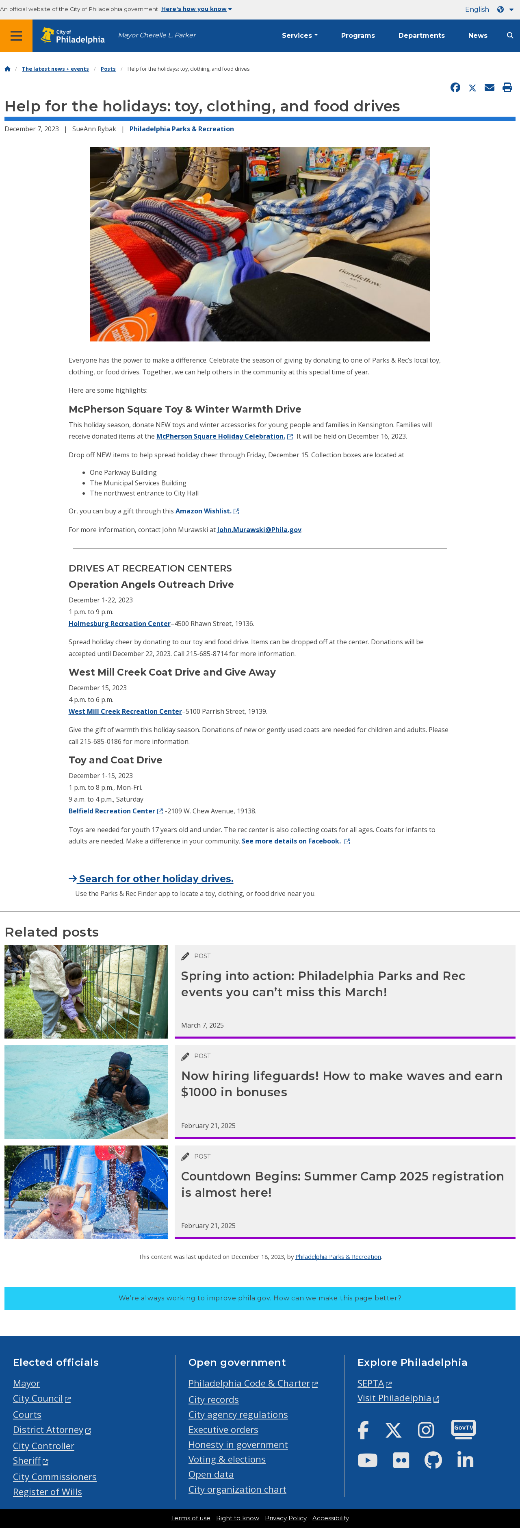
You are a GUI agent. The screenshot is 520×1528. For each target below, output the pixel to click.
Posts (108, 68)
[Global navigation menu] (16, 36)
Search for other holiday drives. (151, 879)
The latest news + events (55, 68)
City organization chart (237, 1489)
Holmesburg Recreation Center (120, 623)
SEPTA (371, 1383)
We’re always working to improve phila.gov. (260, 1298)
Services (297, 35)
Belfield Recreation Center (112, 810)
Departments (422, 35)
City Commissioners (55, 1476)
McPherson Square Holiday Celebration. (220, 436)
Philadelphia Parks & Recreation (182, 128)
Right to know (237, 1518)
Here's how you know (196, 9)
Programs (358, 35)
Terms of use (190, 1518)
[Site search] (510, 36)
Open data (211, 1474)
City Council (38, 1398)
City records (213, 1399)
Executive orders (223, 1429)
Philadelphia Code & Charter (249, 1383)
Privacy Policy (286, 1518)
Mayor (26, 1383)
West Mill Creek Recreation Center (125, 711)
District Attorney (48, 1429)
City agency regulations (238, 1414)
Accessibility (330, 1518)
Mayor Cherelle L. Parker (156, 35)
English (477, 9)
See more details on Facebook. (292, 841)
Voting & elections (227, 1459)
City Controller (43, 1445)
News (478, 35)
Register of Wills (47, 1491)
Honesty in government (238, 1444)
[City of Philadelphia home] (75, 36)
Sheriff (27, 1460)
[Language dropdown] (507, 9)
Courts (27, 1414)
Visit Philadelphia (394, 1397)
